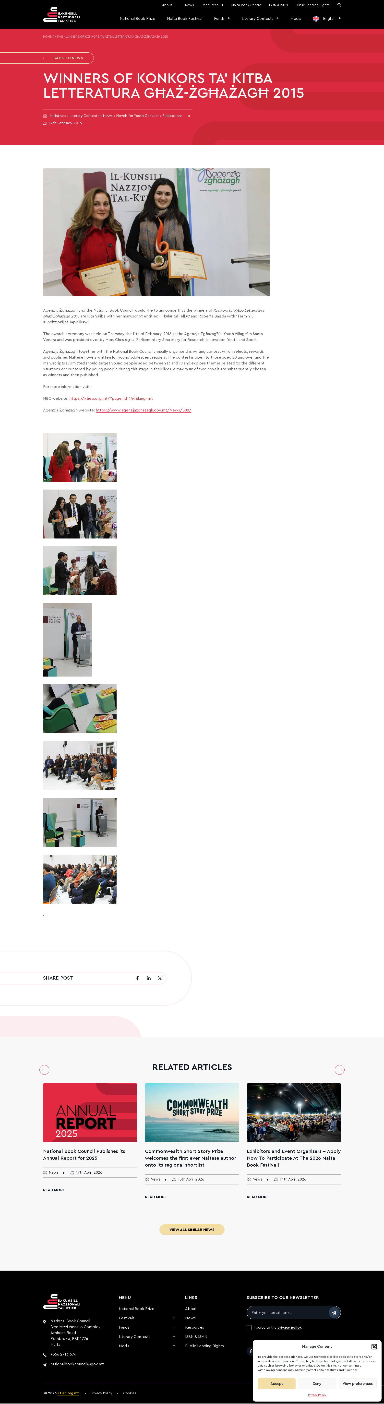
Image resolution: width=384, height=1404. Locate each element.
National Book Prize (137, 19)
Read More (54, 1191)
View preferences (358, 1384)
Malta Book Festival (184, 19)
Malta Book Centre (246, 5)
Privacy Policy (317, 1394)
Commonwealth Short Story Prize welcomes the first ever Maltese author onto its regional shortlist (190, 1158)
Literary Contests (257, 19)
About (167, 5)
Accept (276, 1384)
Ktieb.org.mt (68, 1393)
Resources (210, 5)
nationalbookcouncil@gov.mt (77, 1365)
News (189, 5)
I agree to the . (278, 1328)
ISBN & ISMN (278, 5)
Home (47, 36)
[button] (374, 1346)
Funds (219, 19)
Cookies (129, 1393)
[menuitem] (327, 19)
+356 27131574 (63, 1355)
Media (295, 19)
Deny (317, 1384)
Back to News (63, 58)
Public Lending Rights (313, 5)
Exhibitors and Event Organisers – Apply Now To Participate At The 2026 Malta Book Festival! (294, 1158)
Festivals (126, 1319)
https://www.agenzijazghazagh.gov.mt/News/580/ (143, 411)
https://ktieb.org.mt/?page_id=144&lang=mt (111, 399)
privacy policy (289, 1328)
